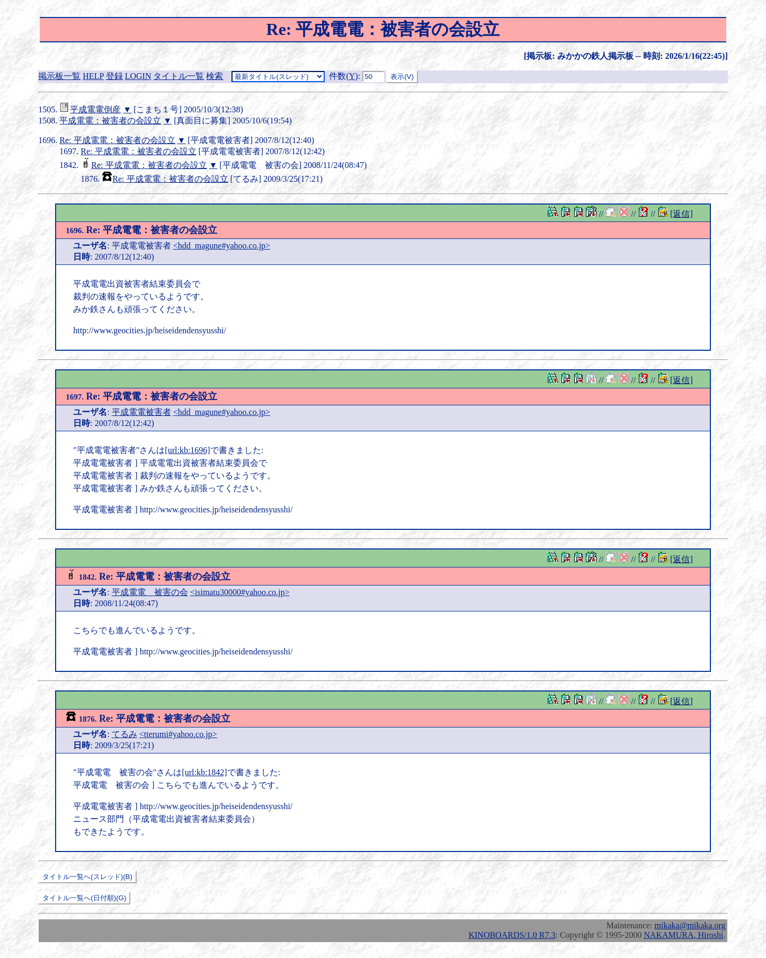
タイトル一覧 (178, 76)
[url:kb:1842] (204, 772)
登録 (114, 76)
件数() (343, 76)
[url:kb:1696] (187, 450)
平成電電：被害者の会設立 (110, 120)
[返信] (681, 213)
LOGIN (138, 76)
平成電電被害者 (141, 411)
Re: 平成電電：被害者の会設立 (117, 140)
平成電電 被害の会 (150, 592)
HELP (93, 76)
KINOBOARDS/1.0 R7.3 (511, 934)
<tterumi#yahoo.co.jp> (178, 734)
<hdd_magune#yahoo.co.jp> (221, 245)
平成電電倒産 (95, 109)
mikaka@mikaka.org (690, 925)
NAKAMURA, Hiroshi (683, 934)
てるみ (124, 734)
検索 (214, 76)
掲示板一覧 (59, 76)
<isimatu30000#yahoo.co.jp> (240, 592)
